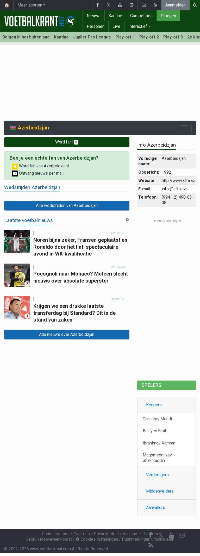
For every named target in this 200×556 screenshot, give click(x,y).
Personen (95, 26)
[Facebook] (150, 535)
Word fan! (66, 142)
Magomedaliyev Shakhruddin (157, 458)
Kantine (115, 15)
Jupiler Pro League (92, 37)
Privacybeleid (106, 533)
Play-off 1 (125, 37)
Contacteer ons (56, 533)
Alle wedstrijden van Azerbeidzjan (67, 205)
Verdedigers (157, 474)
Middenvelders (160, 491)
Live (116, 26)
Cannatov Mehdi (157, 418)
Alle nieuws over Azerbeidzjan (66, 334)
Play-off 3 (173, 37)
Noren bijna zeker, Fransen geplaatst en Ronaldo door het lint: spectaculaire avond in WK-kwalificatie (80, 247)
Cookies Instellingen (97, 539)
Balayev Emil (154, 430)
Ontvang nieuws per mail (38, 173)
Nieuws (94, 15)
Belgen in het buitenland (25, 37)
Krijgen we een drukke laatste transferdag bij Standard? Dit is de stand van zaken (74, 313)
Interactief (137, 26)
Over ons (81, 533)
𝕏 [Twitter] (161, 535)
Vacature (131, 533)
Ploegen (168, 15)
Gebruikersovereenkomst (49, 539)
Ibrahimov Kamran (159, 443)
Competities (141, 15)
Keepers (154, 404)
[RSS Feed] (150, 545)
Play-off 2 (149, 37)
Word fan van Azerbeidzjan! (40, 165)
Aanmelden (175, 5)
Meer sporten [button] (29, 5)
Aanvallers (155, 507)
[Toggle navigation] (184, 128)
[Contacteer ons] (182, 535)
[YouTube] (171, 535)
